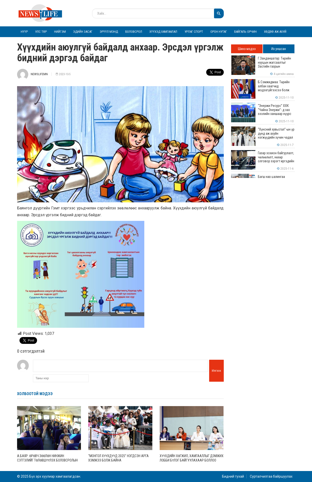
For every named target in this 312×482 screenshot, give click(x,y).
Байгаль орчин (245, 31)
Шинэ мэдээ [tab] (247, 49)
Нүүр (24, 31)
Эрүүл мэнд (109, 31)
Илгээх (216, 370)
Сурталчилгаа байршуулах (271, 476)
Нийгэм (60, 31)
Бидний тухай (233, 476)
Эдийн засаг (82, 31)
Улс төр (41, 31)
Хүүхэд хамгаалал (163, 31)
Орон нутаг (218, 31)
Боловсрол (133, 31)
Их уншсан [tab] (278, 49)
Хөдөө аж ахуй (275, 31)
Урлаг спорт (194, 31)
